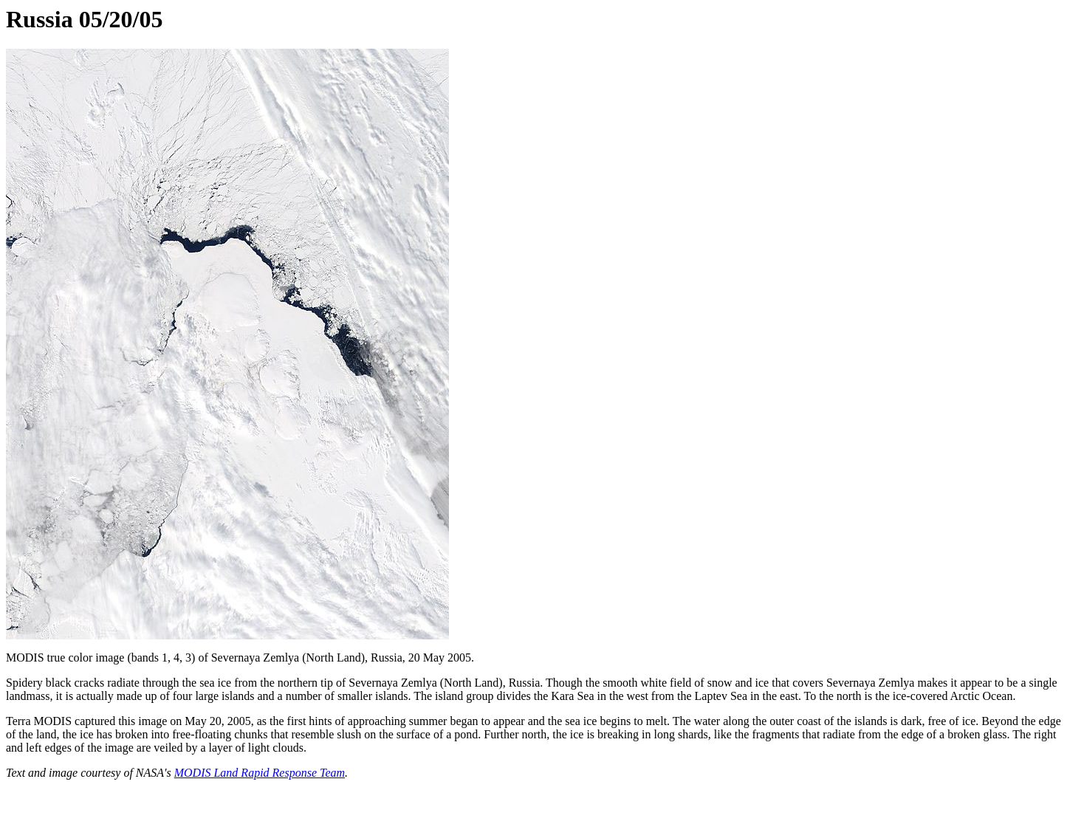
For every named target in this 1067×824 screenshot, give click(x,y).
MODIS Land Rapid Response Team (259, 772)
